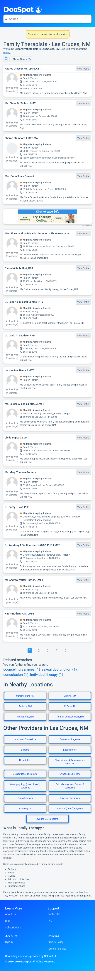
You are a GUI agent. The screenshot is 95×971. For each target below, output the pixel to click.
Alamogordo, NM (25, 716)
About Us (10, 914)
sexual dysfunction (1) (59, 669)
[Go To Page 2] (38, 650)
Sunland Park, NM (25, 696)
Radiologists (25, 808)
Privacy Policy (55, 942)
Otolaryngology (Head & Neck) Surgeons (25, 786)
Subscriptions (13, 927)
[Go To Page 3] (47, 650)
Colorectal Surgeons (70, 739)
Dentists (25, 750)
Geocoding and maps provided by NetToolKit (30, 956)
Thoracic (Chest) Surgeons (70, 808)
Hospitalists (25, 760)
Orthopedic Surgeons (70, 774)
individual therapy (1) (46, 675)
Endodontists (70, 750)
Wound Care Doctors (47, 819)
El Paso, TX (70, 706)
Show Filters (22, 59)
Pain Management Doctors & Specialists (70, 786)
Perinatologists (25, 798)
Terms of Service (57, 948)
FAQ (50, 920)
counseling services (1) (21, 669)
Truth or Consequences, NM (70, 716)
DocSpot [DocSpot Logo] (21, 9)
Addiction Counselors (25, 739)
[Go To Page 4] (56, 650)
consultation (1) (15, 675)
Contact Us (54, 914)
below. (7, 52)
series (63, 34)
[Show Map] (6, 59)
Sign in (9, 942)
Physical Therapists (70, 798)
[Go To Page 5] (65, 650)
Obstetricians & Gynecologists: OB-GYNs (70, 762)
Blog (7, 920)
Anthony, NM (25, 706)
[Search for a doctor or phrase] (47, 18)
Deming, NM (70, 696)
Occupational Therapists (25, 774)
